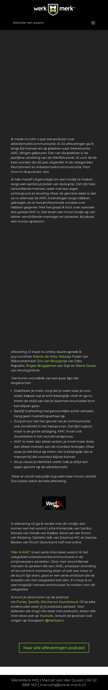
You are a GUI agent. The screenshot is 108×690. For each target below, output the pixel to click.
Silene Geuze (86, 366)
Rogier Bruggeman (41, 366)
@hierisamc (54, 620)
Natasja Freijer (70, 356)
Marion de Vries (45, 356)
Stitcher (47, 602)
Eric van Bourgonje (52, 361)
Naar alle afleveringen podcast (54, 647)
